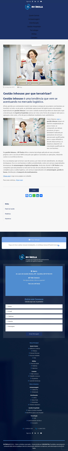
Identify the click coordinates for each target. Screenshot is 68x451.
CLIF (35, 418)
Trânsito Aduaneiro (35, 404)
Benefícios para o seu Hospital (34, 412)
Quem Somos (34, 15)
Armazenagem (34, 19)
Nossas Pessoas (34, 353)
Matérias (8, 214)
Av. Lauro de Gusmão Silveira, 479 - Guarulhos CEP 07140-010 (34, 274)
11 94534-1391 (28, 428)
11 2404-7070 (40, 428)
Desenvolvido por (41, 444)
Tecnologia (34, 30)
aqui (58, 119)
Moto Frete (35, 400)
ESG (35, 358)
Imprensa (8, 218)
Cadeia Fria (35, 389)
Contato (34, 37)
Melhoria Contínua (35, 348)
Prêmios (35, 351)
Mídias (34, 34)
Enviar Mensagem (34, 334)
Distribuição (34, 23)
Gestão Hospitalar (34, 26)
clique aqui (19, 180)
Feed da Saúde (9, 209)
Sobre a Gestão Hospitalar (35, 410)
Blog (20, 87)
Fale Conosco (35, 374)
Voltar (34, 190)
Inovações (35, 423)
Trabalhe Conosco (35, 376)
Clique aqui (6, 176)
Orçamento (35, 378)
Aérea (34, 397)
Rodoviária (35, 402)
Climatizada (35, 392)
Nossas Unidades (35, 355)
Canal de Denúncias (34, 381)
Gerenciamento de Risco (35, 420)
